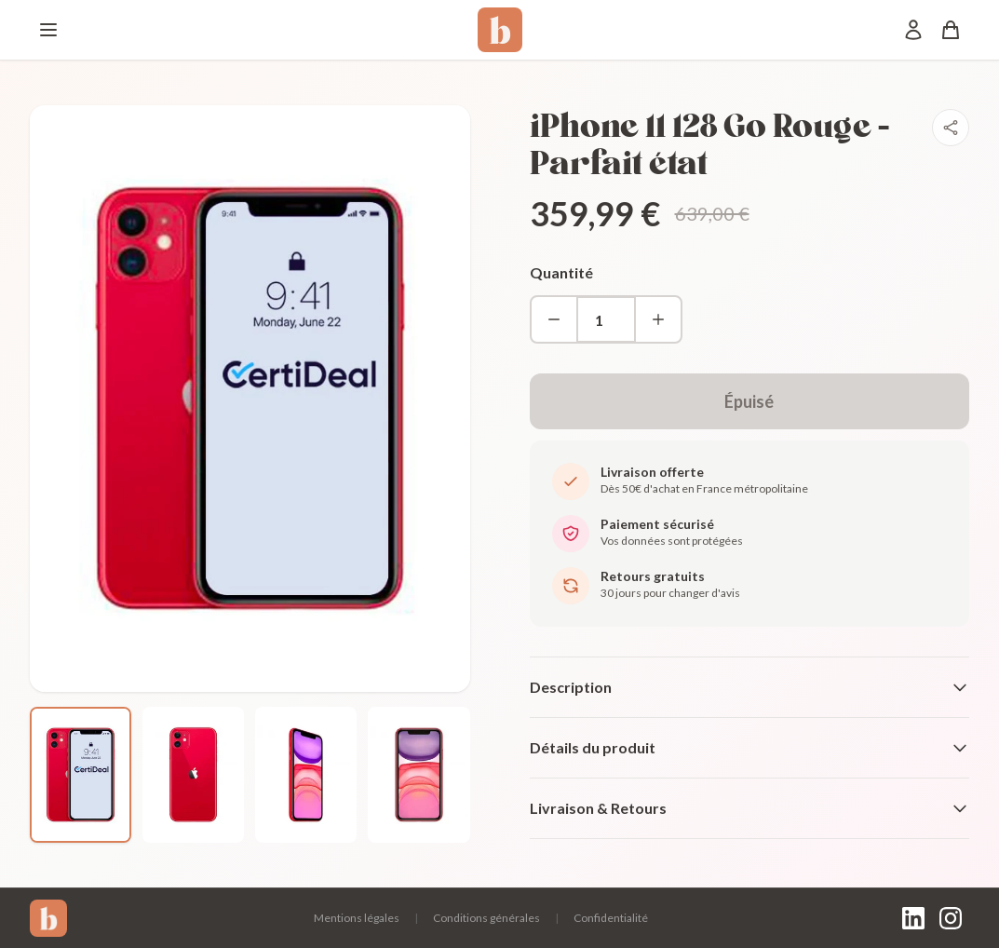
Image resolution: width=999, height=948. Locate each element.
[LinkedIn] (913, 918)
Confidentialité (611, 918)
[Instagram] (950, 918)
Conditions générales (486, 918)
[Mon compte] (913, 29)
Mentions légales (356, 918)
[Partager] (950, 127)
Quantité (561, 272)
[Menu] (48, 29)
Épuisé (749, 401)
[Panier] (950, 29)
